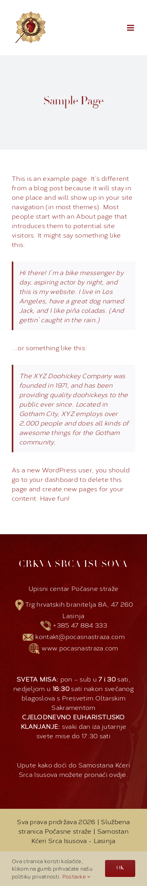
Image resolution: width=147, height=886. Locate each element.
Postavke (76, 876)
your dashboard (53, 479)
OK (120, 868)
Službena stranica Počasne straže (74, 826)
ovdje (117, 774)
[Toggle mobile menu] (131, 28)
